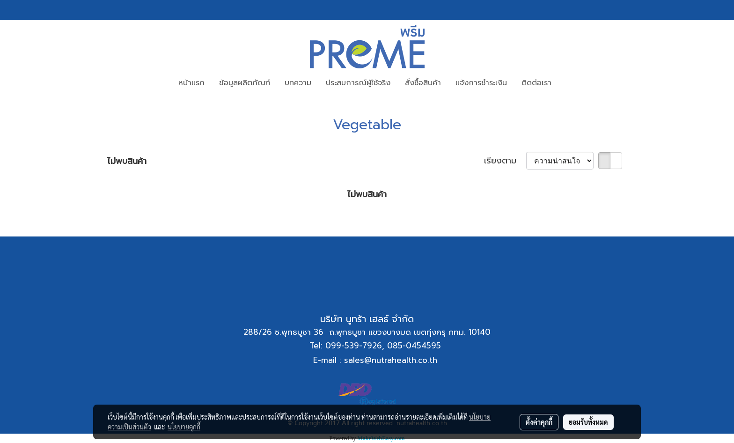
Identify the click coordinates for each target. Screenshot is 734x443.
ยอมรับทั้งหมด (588, 422)
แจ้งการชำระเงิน (481, 83)
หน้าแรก (191, 83)
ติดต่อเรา (536, 83)
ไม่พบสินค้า (127, 161)
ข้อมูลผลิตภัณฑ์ (244, 83)
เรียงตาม (505, 161)
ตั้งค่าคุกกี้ (539, 422)
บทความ (298, 83)
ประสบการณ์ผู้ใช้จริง (358, 83)
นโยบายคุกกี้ (184, 426)
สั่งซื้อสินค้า (423, 83)
